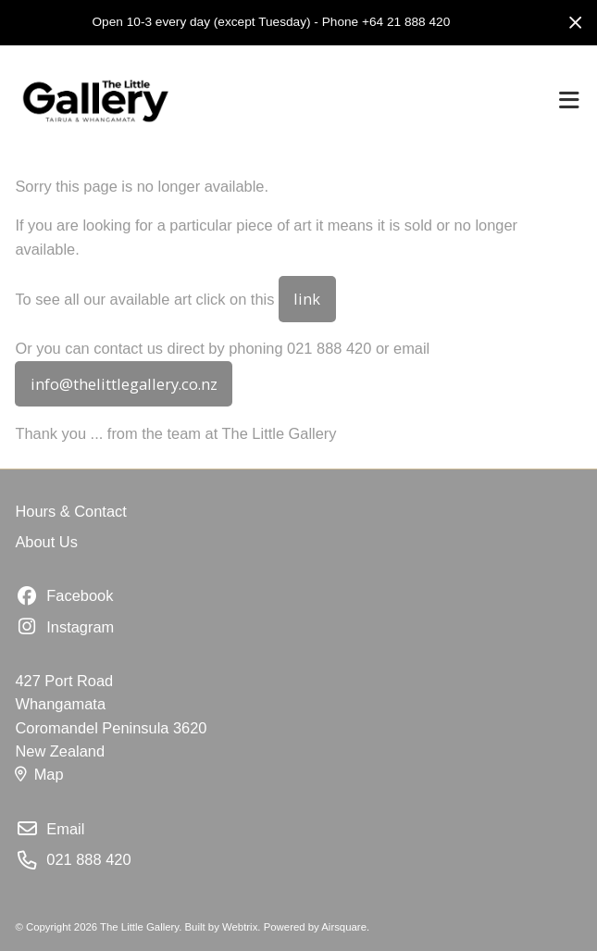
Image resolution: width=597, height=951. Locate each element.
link (306, 298)
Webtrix (239, 926)
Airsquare (344, 926)
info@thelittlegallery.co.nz (124, 383)
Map (39, 774)
